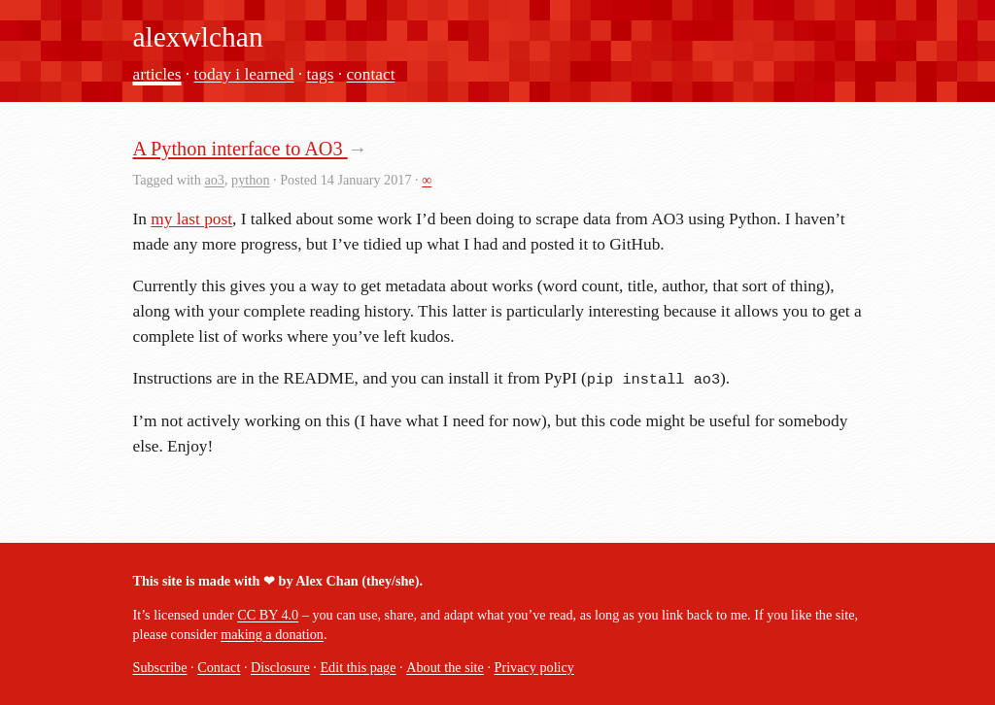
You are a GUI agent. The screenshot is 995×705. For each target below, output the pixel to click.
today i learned (244, 74)
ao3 (214, 179)
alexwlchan (198, 37)
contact (370, 74)
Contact (218, 667)
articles (157, 74)
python (250, 179)
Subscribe (160, 667)
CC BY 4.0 (267, 614)
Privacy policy (534, 667)
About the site (445, 667)
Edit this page (357, 667)
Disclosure (280, 667)
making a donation (272, 634)
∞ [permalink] (426, 179)
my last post (191, 219)
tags (320, 74)
